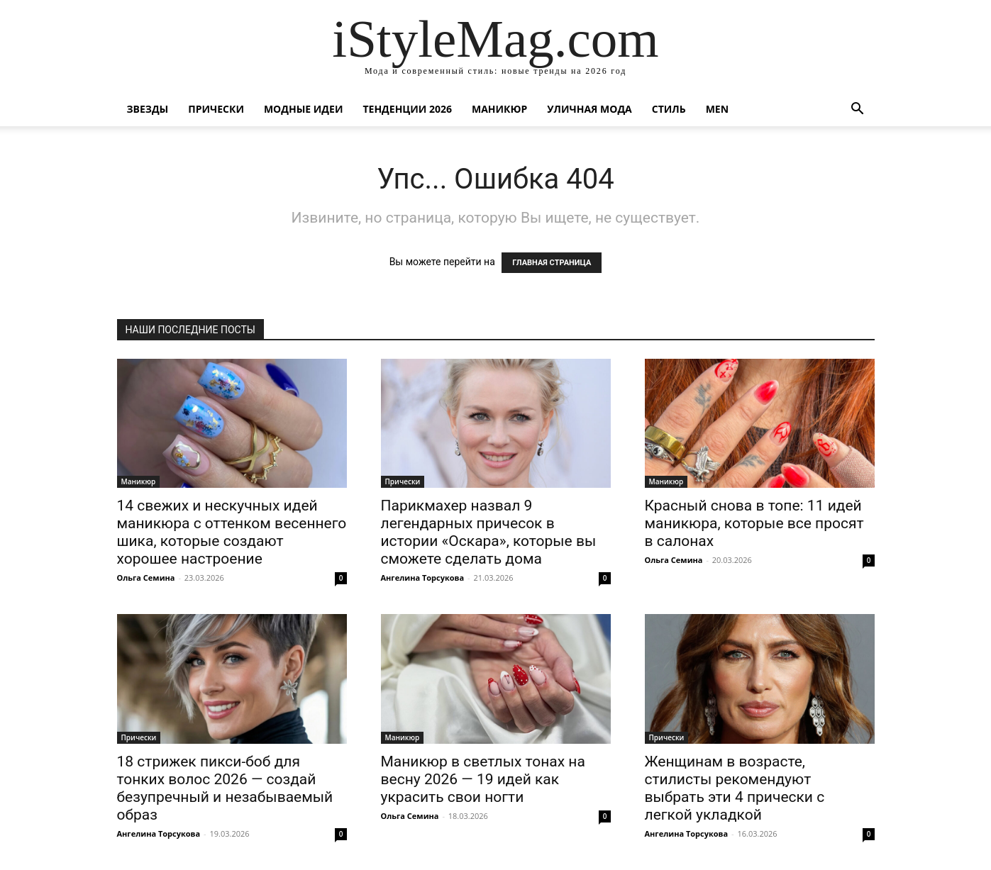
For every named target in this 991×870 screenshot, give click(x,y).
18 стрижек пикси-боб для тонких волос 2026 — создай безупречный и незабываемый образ (225, 788)
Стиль (669, 109)
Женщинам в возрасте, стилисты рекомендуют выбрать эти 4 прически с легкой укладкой (735, 788)
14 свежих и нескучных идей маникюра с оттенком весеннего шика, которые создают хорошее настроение (232, 532)
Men (717, 109)
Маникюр (499, 109)
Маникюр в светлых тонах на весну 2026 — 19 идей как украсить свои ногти (483, 779)
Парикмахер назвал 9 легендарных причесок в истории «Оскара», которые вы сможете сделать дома (489, 532)
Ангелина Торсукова (423, 577)
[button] (858, 110)
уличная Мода (589, 109)
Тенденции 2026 (407, 109)
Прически (216, 109)
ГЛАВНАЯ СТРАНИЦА (551, 262)
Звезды (148, 109)
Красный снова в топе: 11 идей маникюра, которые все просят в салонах (754, 523)
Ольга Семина (146, 577)
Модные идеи (303, 109)
